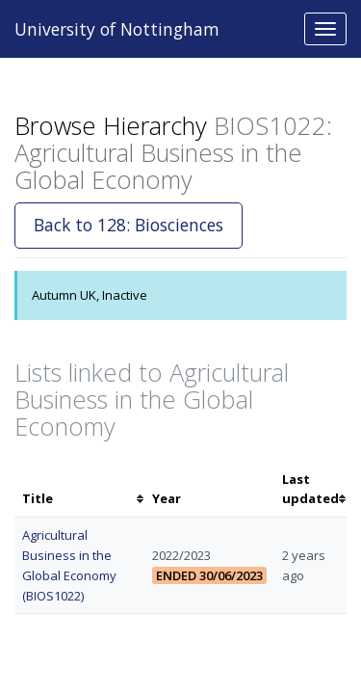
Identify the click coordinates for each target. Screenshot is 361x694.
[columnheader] (79, 490)
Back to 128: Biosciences (128, 224)
